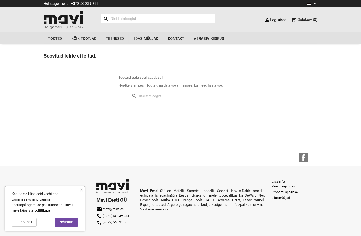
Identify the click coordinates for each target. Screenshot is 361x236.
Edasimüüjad (145, 38)
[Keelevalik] (312, 3)
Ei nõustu (24, 222)
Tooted (55, 38)
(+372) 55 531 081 (112, 222)
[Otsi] (158, 18)
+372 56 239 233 (85, 3)
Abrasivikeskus (209, 38)
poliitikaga (42, 210)
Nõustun (66, 222)
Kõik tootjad (83, 38)
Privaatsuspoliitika (284, 192)
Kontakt (176, 38)
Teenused (115, 38)
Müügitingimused (283, 186)
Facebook (303, 157)
